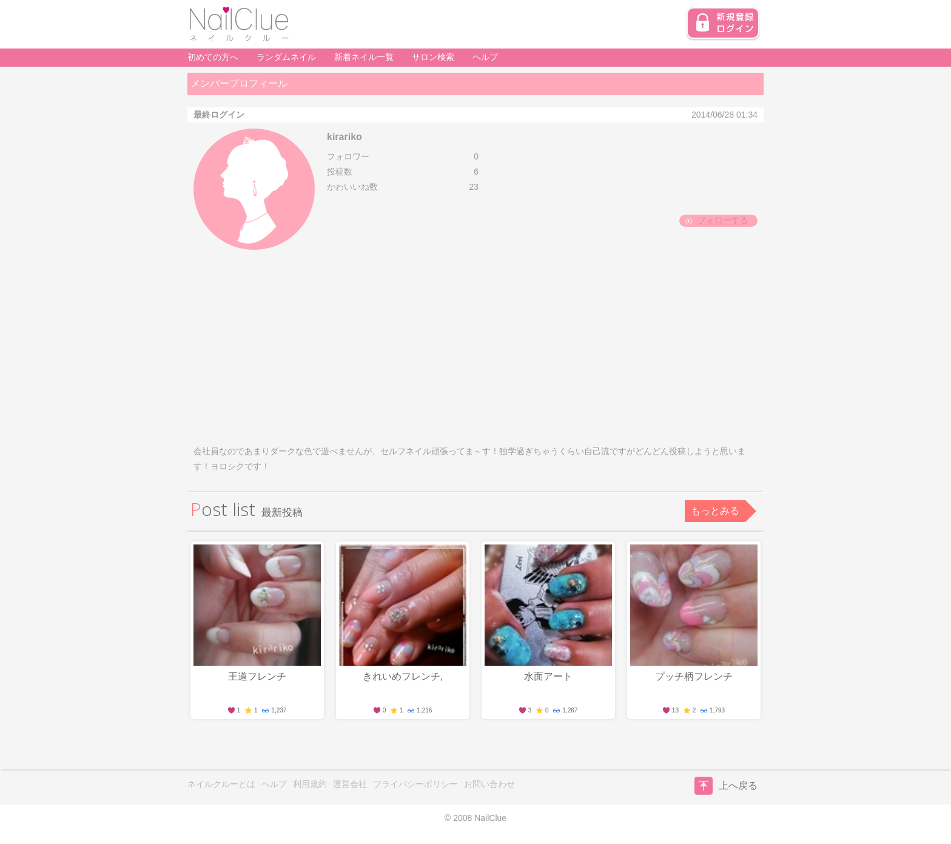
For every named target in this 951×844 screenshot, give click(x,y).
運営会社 (350, 784)
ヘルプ (485, 57)
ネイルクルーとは (221, 784)
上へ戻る (726, 786)
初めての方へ (212, 57)
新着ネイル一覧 (364, 57)
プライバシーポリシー (415, 784)
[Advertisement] (475, 347)
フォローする (722, 220)
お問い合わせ (489, 784)
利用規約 (310, 784)
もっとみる (715, 511)
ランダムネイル (286, 57)
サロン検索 (433, 57)
